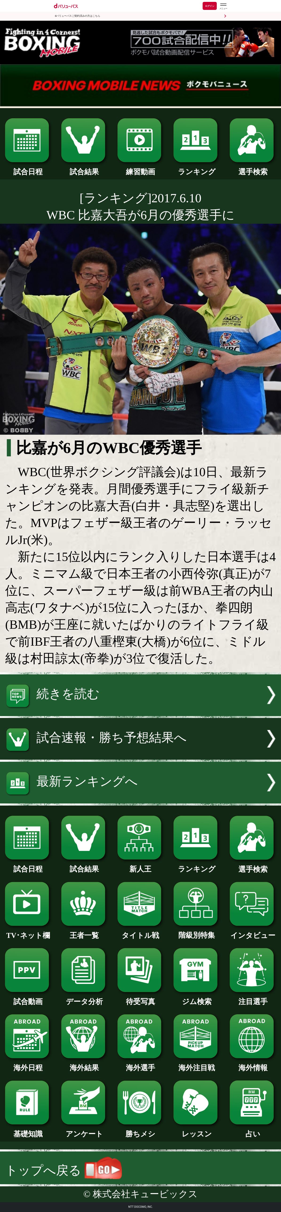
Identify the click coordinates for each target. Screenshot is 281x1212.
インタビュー (252, 932)
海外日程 (28, 1064)
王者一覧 (84, 932)
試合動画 (28, 998)
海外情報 (252, 1064)
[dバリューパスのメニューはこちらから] (223, 6)
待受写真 (140, 998)
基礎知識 (28, 1130)
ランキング (196, 168)
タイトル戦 (140, 932)
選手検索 (252, 168)
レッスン (196, 1130)
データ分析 (84, 998)
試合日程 (28, 168)
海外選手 (140, 1064)
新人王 (140, 865)
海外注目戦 (196, 1064)
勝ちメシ (140, 1130)
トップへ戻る (63, 1170)
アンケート (84, 1130)
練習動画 (140, 168)
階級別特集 (196, 931)
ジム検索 (196, 998)
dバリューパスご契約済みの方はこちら (77, 15)
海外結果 (84, 1064)
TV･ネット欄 (28, 932)
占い (252, 1130)
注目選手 (252, 998)
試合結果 (84, 168)
